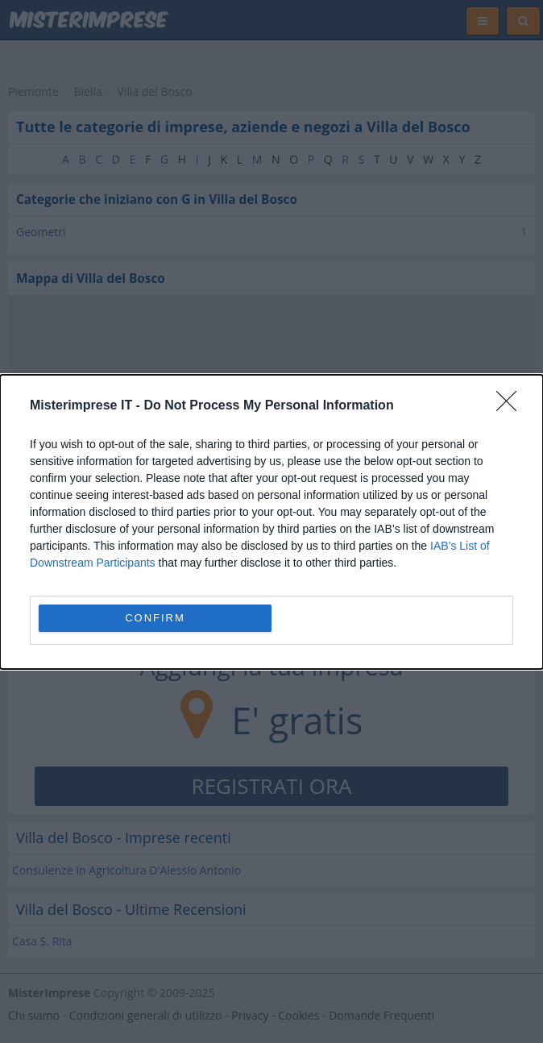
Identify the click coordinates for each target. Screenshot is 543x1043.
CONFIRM (155, 618)
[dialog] (271, 522)
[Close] (511, 406)
